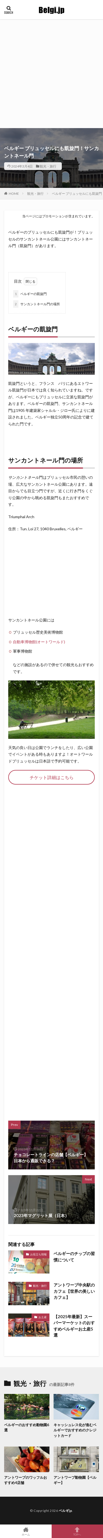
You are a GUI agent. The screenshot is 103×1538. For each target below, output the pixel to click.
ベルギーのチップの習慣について (74, 1256)
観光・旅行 (48, 166)
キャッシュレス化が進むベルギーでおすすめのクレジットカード (75, 1430)
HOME (14, 193)
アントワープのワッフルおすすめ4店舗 (25, 1480)
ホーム (26, 1531)
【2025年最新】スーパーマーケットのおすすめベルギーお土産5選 (74, 1326)
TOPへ (77, 1531)
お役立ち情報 (38, 1254)
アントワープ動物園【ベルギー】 (75, 1480)
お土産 (42, 1317)
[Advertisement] (51, 73)
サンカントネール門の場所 (36, 304)
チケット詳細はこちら (52, 777)
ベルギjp (65, 1511)
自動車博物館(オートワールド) (39, 641)
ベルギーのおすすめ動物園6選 (26, 1427)
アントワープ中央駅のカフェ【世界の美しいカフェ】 (74, 1291)
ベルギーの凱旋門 (30, 294)
